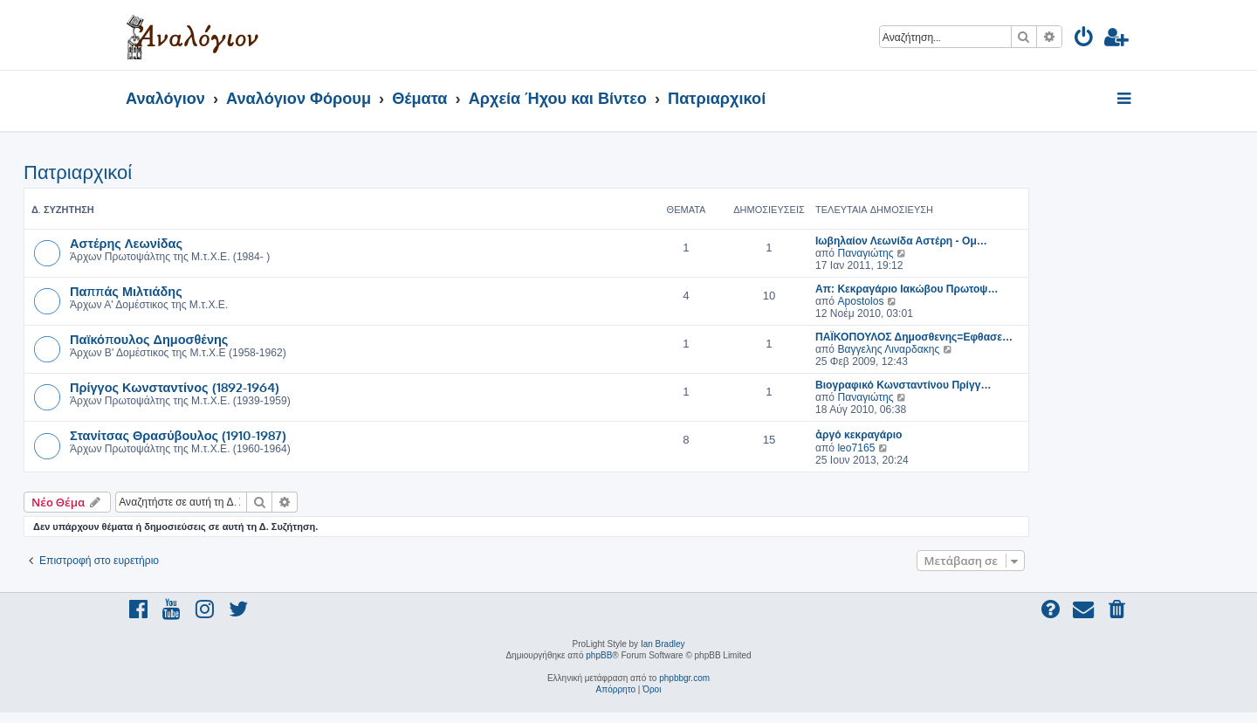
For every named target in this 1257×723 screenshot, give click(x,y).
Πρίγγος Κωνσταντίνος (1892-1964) (174, 387)
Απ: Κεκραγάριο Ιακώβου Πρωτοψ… (907, 289)
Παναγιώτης (865, 253)
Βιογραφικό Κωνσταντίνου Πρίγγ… (903, 385)
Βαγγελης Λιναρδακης (888, 349)
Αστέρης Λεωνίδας (126, 243)
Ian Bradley (663, 644)
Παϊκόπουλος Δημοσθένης (149, 339)
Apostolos (860, 301)
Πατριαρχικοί (78, 172)
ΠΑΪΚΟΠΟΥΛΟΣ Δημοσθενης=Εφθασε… (914, 337)
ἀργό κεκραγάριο (859, 435)
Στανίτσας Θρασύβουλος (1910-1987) (178, 435)
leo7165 (856, 448)
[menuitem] (1084, 39)
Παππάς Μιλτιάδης (126, 291)
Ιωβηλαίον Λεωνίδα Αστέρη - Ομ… (901, 241)
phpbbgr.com (684, 678)
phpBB (599, 655)
